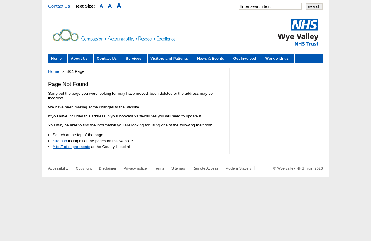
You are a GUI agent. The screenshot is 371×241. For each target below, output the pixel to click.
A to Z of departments (71, 147)
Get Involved (244, 58)
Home (56, 58)
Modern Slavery (239, 168)
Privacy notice (135, 168)
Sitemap (60, 141)
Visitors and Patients (169, 58)
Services (134, 58)
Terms (159, 168)
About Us (79, 58)
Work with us (277, 58)
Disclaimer (108, 168)
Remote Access (205, 168)
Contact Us (59, 5)
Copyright (84, 168)
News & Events (210, 58)
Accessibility (58, 168)
